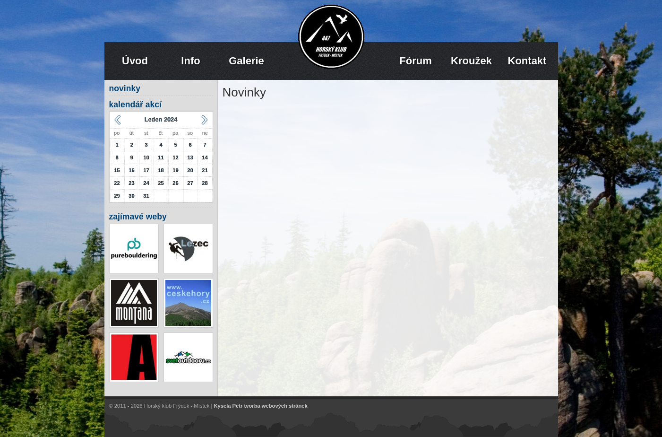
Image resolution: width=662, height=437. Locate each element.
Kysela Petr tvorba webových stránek (260, 406)
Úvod (135, 61)
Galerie (246, 61)
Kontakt (527, 61)
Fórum (415, 61)
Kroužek (471, 61)
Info (190, 61)
